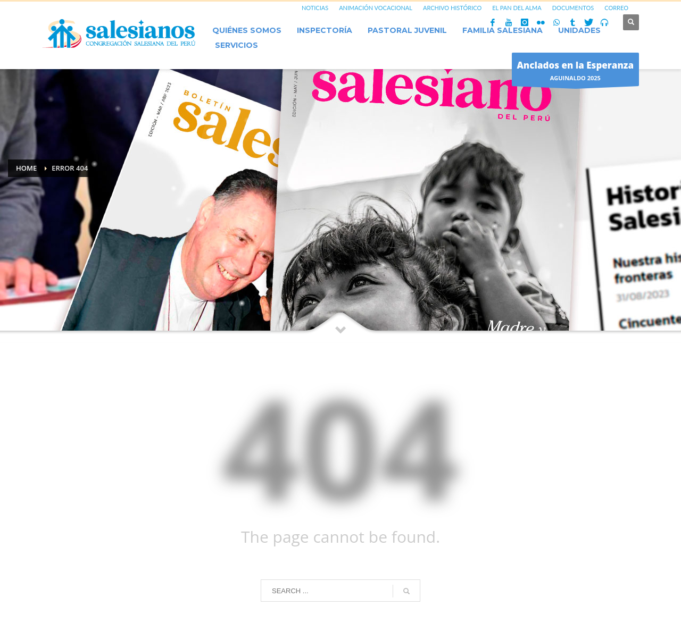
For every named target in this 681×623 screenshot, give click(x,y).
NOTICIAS (315, 7)
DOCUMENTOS (573, 7)
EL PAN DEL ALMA (516, 7)
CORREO (616, 7)
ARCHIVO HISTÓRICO (452, 7)
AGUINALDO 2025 (576, 72)
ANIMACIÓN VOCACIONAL (375, 7)
